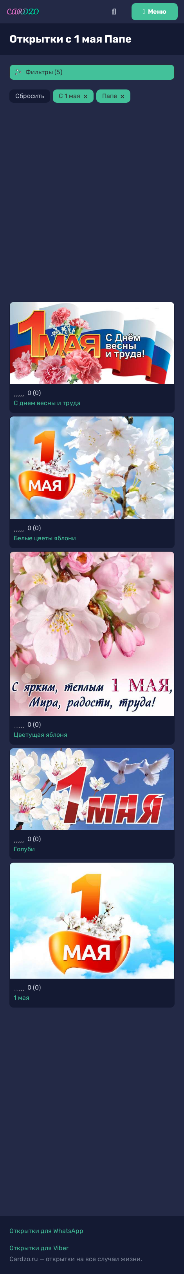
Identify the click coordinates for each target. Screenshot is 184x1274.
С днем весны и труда (47, 403)
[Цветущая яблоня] (92, 634)
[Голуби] (92, 789)
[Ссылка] (23, 12)
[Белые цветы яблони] (92, 467)
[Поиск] (114, 11)
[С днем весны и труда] (92, 343)
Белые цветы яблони (45, 538)
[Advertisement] (92, 203)
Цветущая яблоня (40, 734)
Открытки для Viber (39, 1248)
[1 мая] (92, 921)
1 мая (21, 997)
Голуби (24, 849)
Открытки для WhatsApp (46, 1231)
